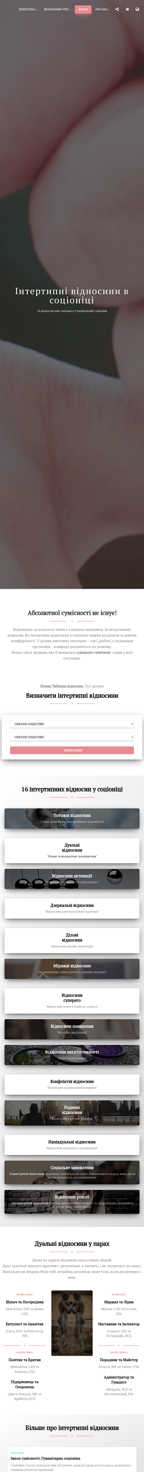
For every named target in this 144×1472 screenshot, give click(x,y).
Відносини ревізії (72, 1197)
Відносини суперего (72, 998)
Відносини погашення (72, 1026)
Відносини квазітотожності (72, 1052)
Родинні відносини (72, 1110)
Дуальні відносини (72, 847)
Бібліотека (28, 9)
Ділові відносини (72, 937)
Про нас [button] (102, 9)
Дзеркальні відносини (72, 905)
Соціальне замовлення (72, 1167)
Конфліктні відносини (72, 1081)
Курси (83, 9)
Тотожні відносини (72, 815)
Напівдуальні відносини (72, 1142)
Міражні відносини (72, 965)
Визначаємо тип (57, 9)
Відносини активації (72, 876)
